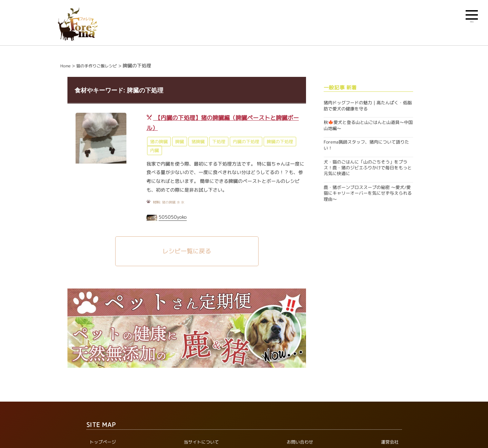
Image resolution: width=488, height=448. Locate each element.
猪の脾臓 (159, 141)
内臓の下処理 (246, 141)
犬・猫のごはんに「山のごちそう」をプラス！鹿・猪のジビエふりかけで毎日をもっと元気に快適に (368, 168)
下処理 (218, 141)
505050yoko (173, 217)
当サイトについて (201, 442)
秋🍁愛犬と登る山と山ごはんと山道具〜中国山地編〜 (368, 125)
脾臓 (179, 141)
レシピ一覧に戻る (186, 251)
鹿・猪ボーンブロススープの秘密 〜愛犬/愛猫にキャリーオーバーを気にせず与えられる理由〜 (368, 193)
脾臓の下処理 (280, 141)
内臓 (154, 150)
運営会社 (390, 442)
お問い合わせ (300, 442)
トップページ (102, 442)
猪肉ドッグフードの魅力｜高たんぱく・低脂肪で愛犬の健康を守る (368, 105)
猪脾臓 (198, 141)
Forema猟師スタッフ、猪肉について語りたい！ (366, 145)
